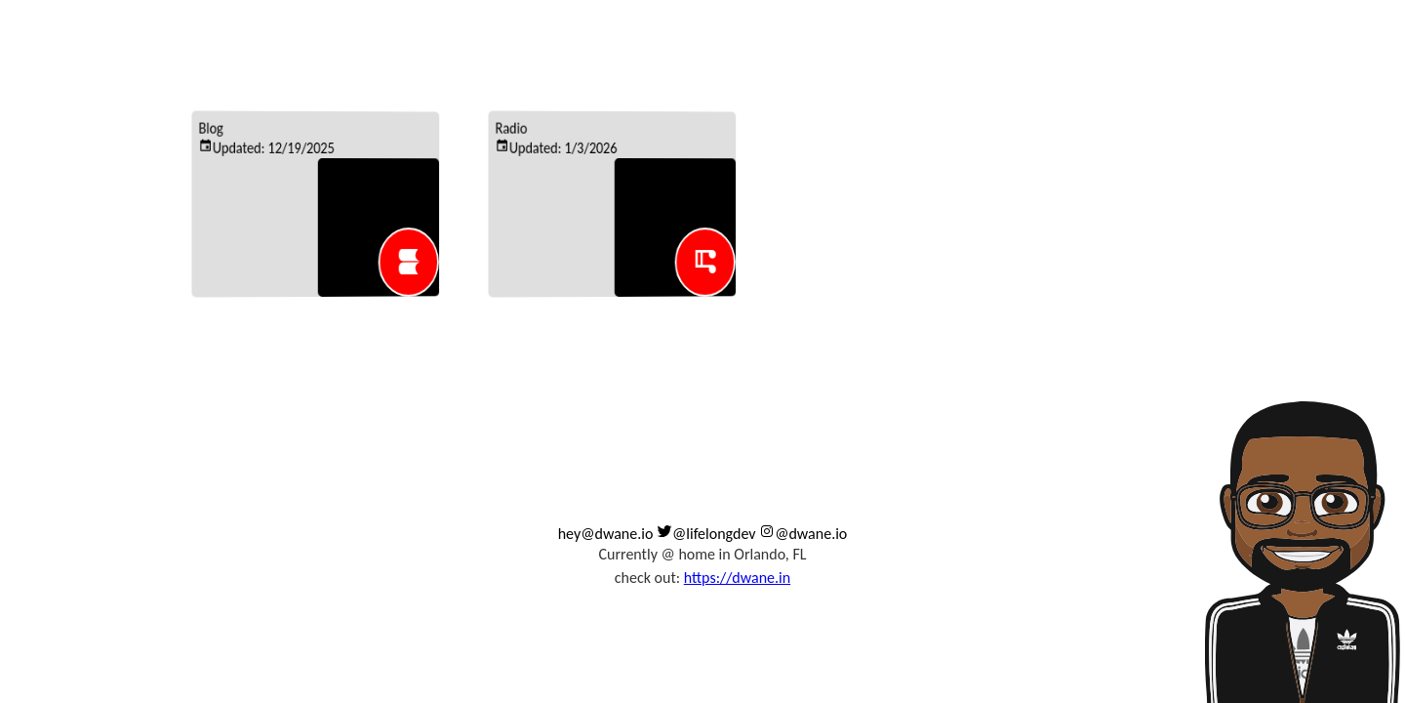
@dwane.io (803, 533)
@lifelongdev (706, 533)
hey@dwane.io (606, 533)
